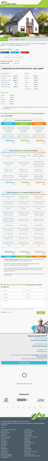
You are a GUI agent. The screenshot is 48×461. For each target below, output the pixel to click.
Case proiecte (27, 429)
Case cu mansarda (5, 438)
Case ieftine (4, 450)
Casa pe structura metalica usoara (9, 429)
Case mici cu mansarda (6, 454)
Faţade (17, 39)
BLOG (6, 424)
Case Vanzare (27, 441)
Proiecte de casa (28, 434)
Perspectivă (3, 39)
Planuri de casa (4, 434)
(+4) (40, 338)
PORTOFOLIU (20, 423)
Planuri (11, 39)
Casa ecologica (27, 448)
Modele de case (4, 448)
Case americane (4, 457)
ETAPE (25, 423)
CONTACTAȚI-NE (24, 363)
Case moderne (27, 435)
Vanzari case (27, 438)
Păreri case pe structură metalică (32, 456)
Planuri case (4, 445)
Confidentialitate (14, 421)
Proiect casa (27, 447)
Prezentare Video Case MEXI (12, 57)
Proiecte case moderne (6, 456)
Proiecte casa (27, 450)
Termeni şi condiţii (5, 421)
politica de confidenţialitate (16, 45)
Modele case (27, 439)
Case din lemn (4, 453)
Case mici (3, 439)
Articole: (3, 427)
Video (22, 39)
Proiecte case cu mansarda (30, 451)
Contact (23, 421)
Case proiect (27, 453)
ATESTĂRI (35, 423)
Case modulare (4, 441)
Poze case (3, 447)
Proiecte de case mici (29, 442)
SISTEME (30, 423)
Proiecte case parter (29, 431)
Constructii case (4, 451)
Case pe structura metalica (30, 437)
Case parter (27, 445)
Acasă (27, 421)
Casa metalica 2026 (28, 454)
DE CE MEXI (4, 423)
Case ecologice (4, 444)
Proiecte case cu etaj (6, 437)
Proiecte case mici (5, 432)
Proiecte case (27, 444)
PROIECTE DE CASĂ (12, 423)
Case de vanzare (5, 431)
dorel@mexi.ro (42, 349)
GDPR (19, 421)
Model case (3, 435)
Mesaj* (23, 303)
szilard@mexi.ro (41, 351)
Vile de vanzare (28, 432)
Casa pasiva (3, 442)
